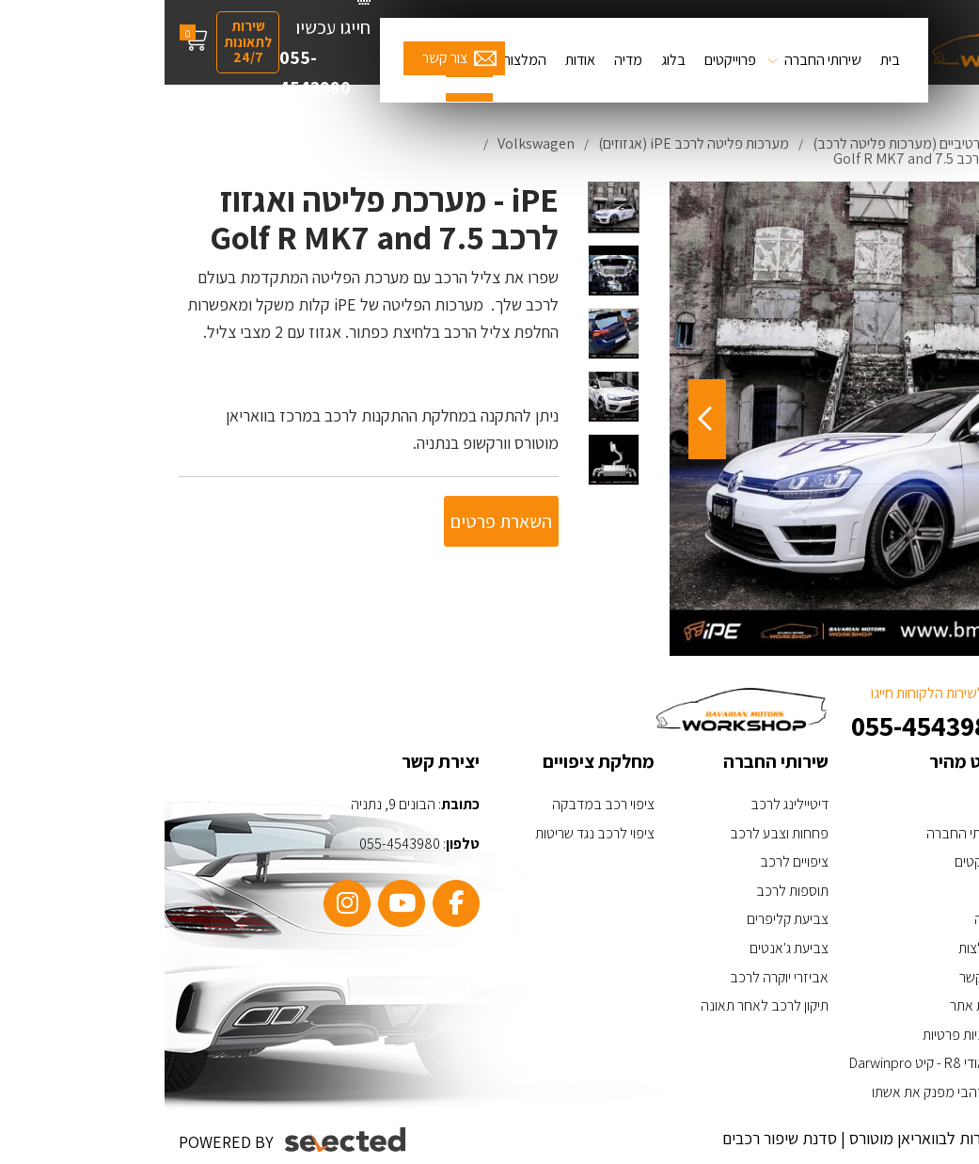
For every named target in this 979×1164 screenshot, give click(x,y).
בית (725, 60)
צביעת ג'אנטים (624, 948)
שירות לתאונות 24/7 (83, 41)
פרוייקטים (566, 60)
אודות (416, 60)
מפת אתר (811, 1005)
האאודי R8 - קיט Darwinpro (761, 1063)
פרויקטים (814, 861)
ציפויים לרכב (629, 861)
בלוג (509, 60)
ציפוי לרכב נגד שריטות (430, 833)
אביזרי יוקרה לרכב (614, 977)
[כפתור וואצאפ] (910, 1036)
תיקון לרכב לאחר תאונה (600, 1005)
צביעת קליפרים (623, 919)
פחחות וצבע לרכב (614, 833)
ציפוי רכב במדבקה (438, 804)
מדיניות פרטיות (798, 1034)
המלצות (360, 60)
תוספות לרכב (628, 891)
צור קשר (280, 58)
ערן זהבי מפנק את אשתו (772, 1092)
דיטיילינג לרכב (625, 804)
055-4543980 (150, 72)
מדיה (464, 60)
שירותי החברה (658, 60)
